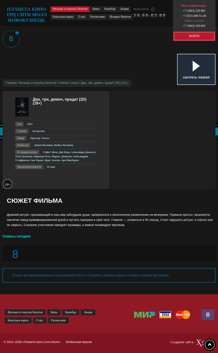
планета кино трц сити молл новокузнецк (26, 14)
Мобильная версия (79, 342)
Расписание (97, 16)
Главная (11, 82)
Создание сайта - (192, 343)
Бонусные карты (63, 16)
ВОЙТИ (194, 36)
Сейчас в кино (68, 82)
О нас (82, 16)
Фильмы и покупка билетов (70, 8)
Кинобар (109, 8)
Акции (124, 8)
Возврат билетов (120, 16)
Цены (95, 8)
